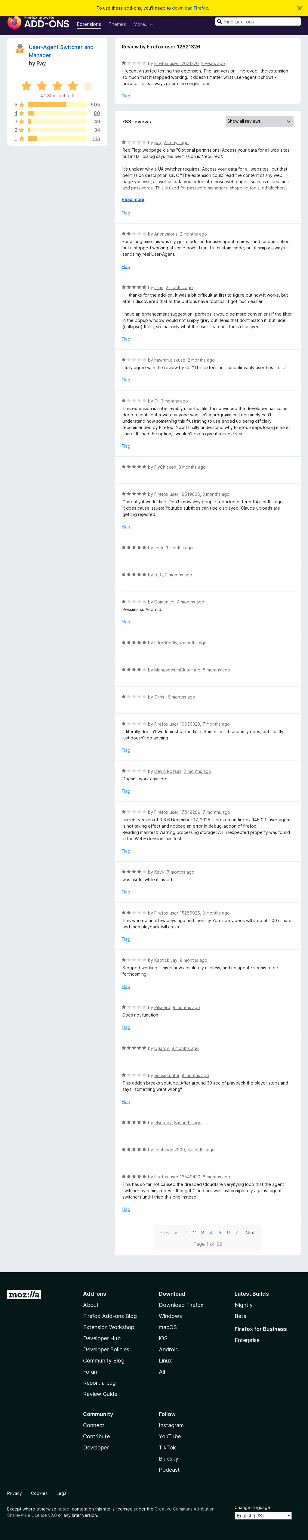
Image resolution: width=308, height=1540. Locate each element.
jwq (157, 142)
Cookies (39, 1493)
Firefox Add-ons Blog (110, 1316)
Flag (126, 95)
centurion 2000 (169, 1149)
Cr (156, 400)
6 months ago (181, 696)
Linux (165, 1360)
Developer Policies (106, 1349)
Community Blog (104, 1360)
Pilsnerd (162, 1007)
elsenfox (163, 1122)
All (162, 1372)
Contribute (96, 1436)
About (91, 1305)
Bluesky (168, 1458)
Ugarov (161, 1048)
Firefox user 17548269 (177, 812)
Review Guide (100, 1394)
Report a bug (99, 1383)
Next (250, 1233)
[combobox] (258, 21)
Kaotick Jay (165, 960)
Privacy (14, 1493)
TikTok (167, 1447)
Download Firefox (181, 1305)
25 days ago (176, 142)
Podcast (169, 1470)
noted (63, 1508)
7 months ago (216, 724)
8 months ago (216, 912)
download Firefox (190, 8)
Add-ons (94, 1294)
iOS (163, 1338)
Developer (96, 1447)
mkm (158, 287)
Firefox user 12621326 (176, 63)
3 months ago (174, 400)
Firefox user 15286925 (177, 912)
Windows (170, 1316)
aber (158, 547)
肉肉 (158, 574)
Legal (62, 1493)
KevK (159, 872)
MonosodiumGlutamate (177, 669)
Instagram (171, 1425)
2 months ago (193, 233)
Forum (91, 1372)
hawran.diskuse (169, 360)
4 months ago (190, 601)
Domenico (164, 601)
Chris (159, 696)
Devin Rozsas (167, 771)
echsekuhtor (166, 1075)
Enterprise (247, 1340)
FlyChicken (165, 467)
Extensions (89, 24)
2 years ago (213, 63)
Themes (117, 24)
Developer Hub (102, 1338)
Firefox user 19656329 (177, 724)
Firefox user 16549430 (177, 1176)
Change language (252, 1507)
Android (169, 1349)
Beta (240, 1316)
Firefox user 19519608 (177, 494)
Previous (168, 1233)
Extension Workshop (108, 1327)
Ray (41, 63)
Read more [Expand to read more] (133, 199)
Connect (93, 1425)
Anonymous (165, 233)
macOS (168, 1327)
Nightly (244, 1305)
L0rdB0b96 (165, 642)
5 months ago (216, 669)
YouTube (170, 1436)
